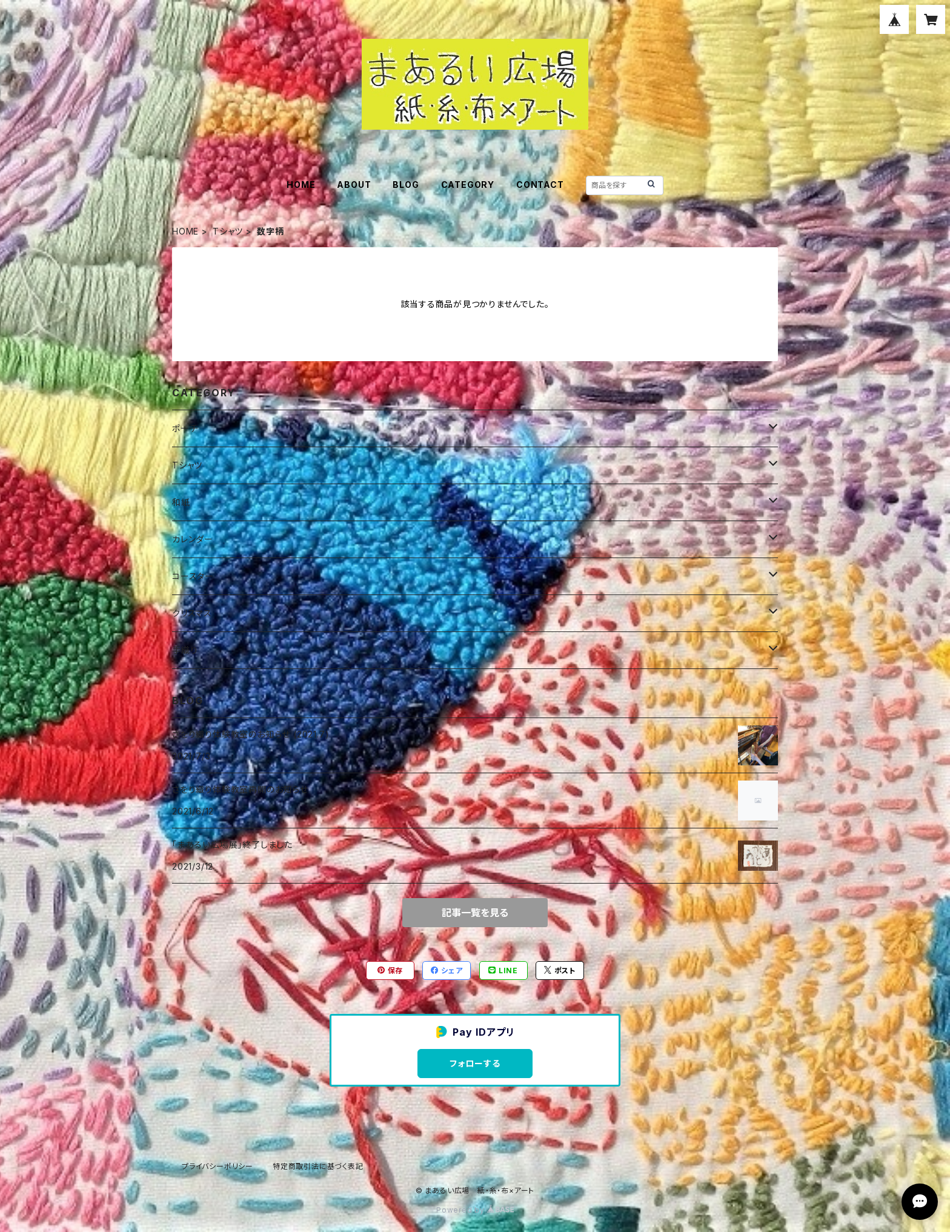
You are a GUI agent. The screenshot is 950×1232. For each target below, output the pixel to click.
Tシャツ (228, 231)
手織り (185, 650)
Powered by (475, 1209)
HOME (301, 184)
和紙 (181, 502)
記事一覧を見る (475, 913)
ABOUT (354, 184)
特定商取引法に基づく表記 (318, 1166)
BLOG (406, 184)
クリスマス (192, 613)
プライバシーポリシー (217, 1166)
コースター (193, 576)
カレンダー (192, 539)
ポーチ (185, 428)
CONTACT (540, 184)
